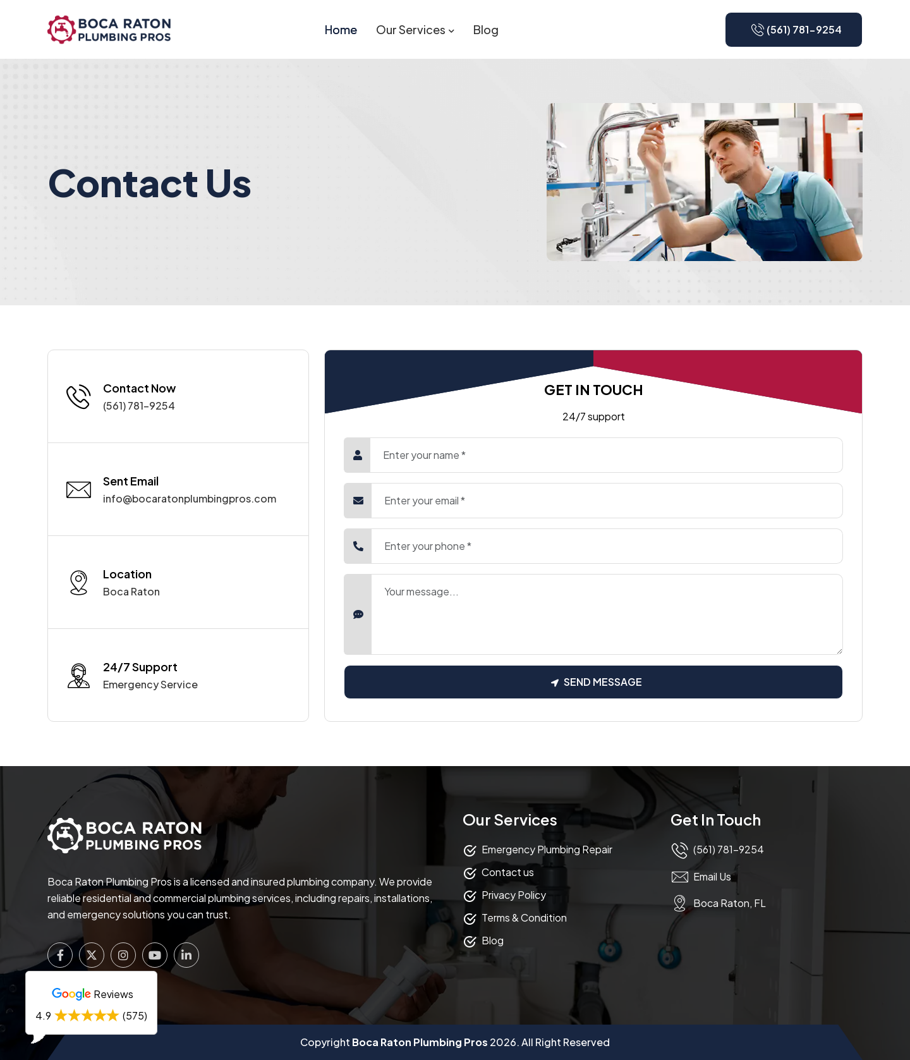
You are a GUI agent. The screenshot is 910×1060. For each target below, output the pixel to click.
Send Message (596, 681)
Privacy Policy (514, 894)
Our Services (411, 29)
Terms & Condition (524, 917)
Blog (486, 29)
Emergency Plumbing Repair (547, 849)
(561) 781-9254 (139, 405)
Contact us (508, 872)
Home (341, 29)
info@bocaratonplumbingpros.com (189, 498)
